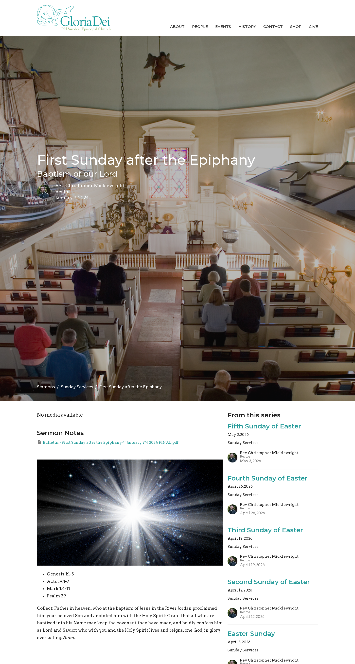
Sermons (46, 387)
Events (223, 26)
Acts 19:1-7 (58, 581)
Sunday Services (77, 387)
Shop (296, 26)
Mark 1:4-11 (58, 588)
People (200, 26)
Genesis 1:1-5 (60, 574)
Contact (273, 26)
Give (313, 26)
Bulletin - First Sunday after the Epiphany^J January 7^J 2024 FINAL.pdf (107, 442)
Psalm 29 (56, 595)
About (177, 26)
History (247, 26)
